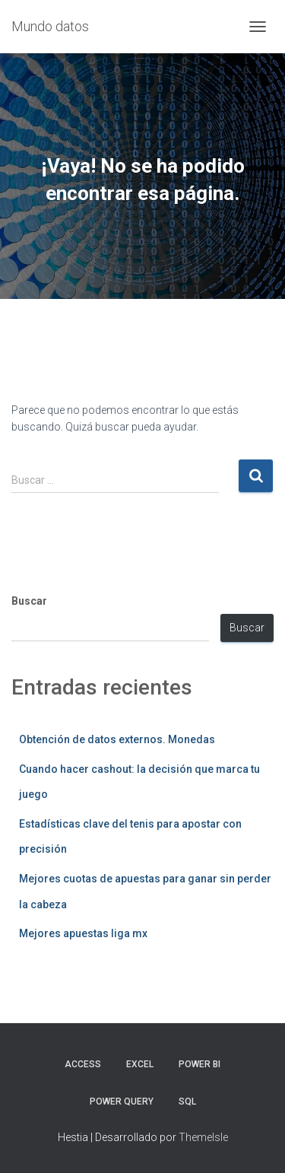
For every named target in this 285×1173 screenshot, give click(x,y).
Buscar (29, 601)
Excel (140, 1064)
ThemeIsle (203, 1137)
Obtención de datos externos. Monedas (117, 739)
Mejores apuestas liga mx (83, 933)
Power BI (199, 1064)
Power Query (122, 1101)
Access (83, 1064)
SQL (187, 1101)
